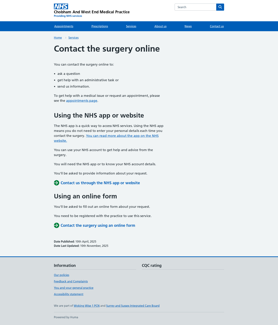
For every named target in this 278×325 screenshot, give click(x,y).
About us (160, 26)
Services (131, 26)
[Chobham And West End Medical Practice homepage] (92, 11)
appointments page (81, 101)
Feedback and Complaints (71, 281)
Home (58, 37)
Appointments (63, 26)
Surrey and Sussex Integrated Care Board (133, 305)
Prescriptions (99, 26)
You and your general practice (73, 288)
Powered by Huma (66, 317)
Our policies (61, 275)
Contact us (217, 26)
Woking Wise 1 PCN (87, 305)
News (188, 26)
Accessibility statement (68, 294)
